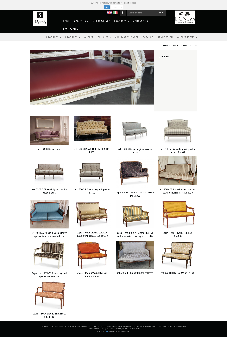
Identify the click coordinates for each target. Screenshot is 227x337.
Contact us (140, 21)
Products (121, 21)
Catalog (148, 37)
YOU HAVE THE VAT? (126, 37)
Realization (70, 29)
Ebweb (107, 331)
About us (81, 21)
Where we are (101, 21)
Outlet (88, 37)
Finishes (104, 37)
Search (160, 12)
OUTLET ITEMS (187, 37)
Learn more (117, 7)
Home (66, 21)
